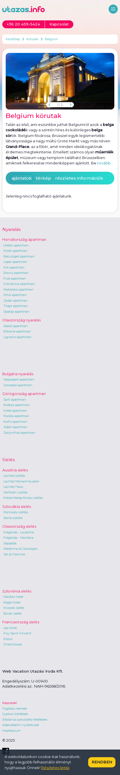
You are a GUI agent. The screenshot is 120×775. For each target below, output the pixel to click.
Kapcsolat (9, 703)
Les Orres (10, 628)
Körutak (32, 39)
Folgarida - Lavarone (18, 532)
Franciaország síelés (20, 622)
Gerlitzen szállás (15, 492)
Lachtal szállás (14, 476)
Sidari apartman (15, 427)
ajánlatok (22, 178)
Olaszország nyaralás (21, 320)
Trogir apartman (15, 306)
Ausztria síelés (15, 470)
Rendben (102, 762)
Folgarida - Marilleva (18, 538)
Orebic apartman (16, 245)
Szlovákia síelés (16, 506)
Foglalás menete (14, 708)
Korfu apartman (15, 422)
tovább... (105, 163)
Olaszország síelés (19, 526)
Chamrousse (12, 644)
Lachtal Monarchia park (21, 481)
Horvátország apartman (24, 239)
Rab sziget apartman (19, 256)
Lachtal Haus (13, 487)
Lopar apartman (15, 262)
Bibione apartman (17, 331)
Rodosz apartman (16, 405)
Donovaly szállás (15, 512)
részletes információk (79, 178)
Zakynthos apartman (19, 433)
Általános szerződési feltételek (24, 720)
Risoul (8, 639)
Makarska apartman (18, 289)
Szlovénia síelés (16, 591)
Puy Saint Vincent (17, 633)
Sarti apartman (14, 400)
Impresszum (11, 731)
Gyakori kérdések (15, 714)
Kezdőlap (13, 39)
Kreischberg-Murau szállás (23, 498)
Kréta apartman (15, 411)
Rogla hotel (11, 602)
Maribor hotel (13, 597)
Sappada (9, 543)
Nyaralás (11, 229)
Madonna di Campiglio (20, 549)
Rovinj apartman (16, 273)
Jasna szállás (12, 518)
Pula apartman (14, 278)
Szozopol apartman (17, 385)
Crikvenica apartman (19, 284)
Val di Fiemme (14, 554)
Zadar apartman (15, 300)
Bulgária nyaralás (17, 374)
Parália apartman (16, 416)
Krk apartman (13, 267)
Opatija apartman (16, 312)
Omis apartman (15, 295)
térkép (43, 178)
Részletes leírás (55, 767)
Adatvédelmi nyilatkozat (20, 725)
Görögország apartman (24, 393)
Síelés (8, 459)
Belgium (51, 39)
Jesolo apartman (15, 326)
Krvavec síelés (13, 608)
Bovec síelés (12, 613)
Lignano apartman (17, 337)
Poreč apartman (15, 251)
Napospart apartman (18, 379)
